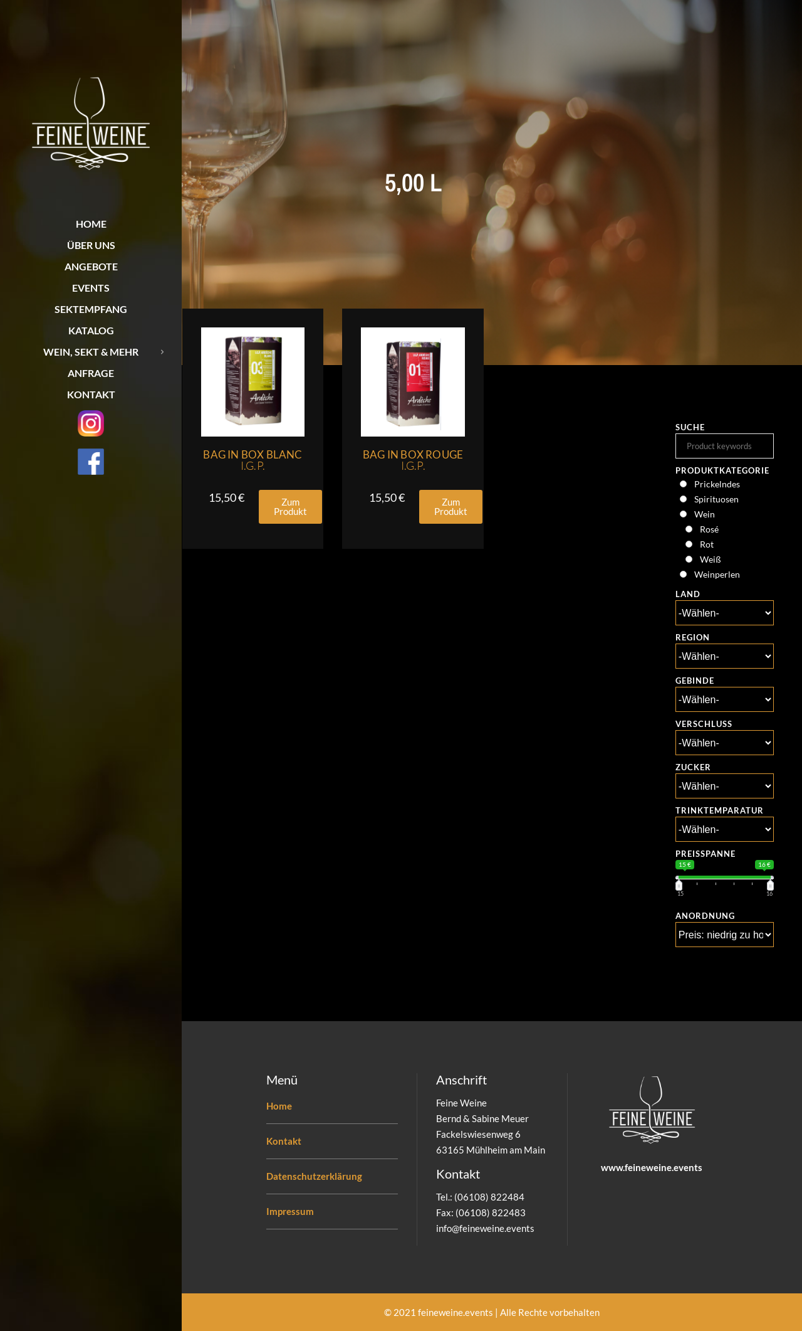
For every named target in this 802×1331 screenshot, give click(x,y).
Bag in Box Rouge (413, 460)
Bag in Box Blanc (252, 460)
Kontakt (283, 1141)
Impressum (290, 1211)
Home (279, 1105)
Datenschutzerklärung (314, 1176)
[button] (290, 507)
